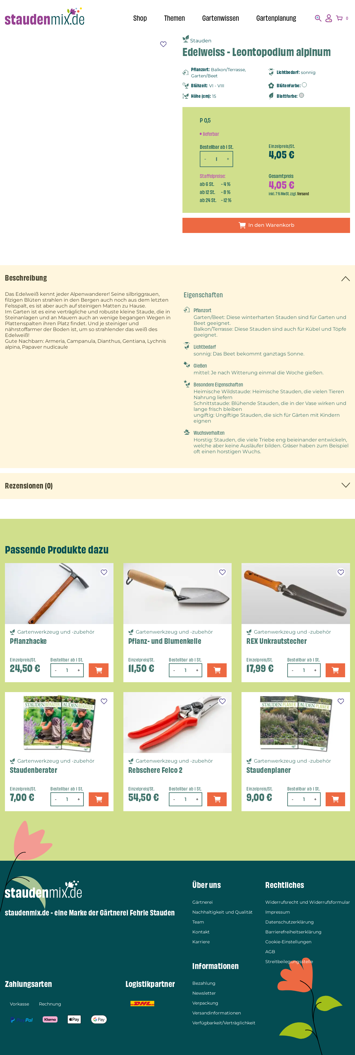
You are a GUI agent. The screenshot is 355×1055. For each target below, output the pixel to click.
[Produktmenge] (216, 159)
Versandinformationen (216, 1012)
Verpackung (205, 1003)
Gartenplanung (276, 18)
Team (198, 921)
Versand (303, 194)
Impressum (277, 912)
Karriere (201, 941)
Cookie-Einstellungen (288, 941)
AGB (270, 951)
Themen (174, 18)
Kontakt (201, 931)
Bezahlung (204, 983)
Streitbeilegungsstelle (289, 961)
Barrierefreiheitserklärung (293, 931)
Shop (140, 18)
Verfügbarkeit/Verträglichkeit (223, 1022)
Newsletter (204, 993)
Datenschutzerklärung (289, 921)
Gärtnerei (202, 902)
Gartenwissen (220, 18)
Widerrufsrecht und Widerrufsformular (307, 902)
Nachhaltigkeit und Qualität (222, 912)
